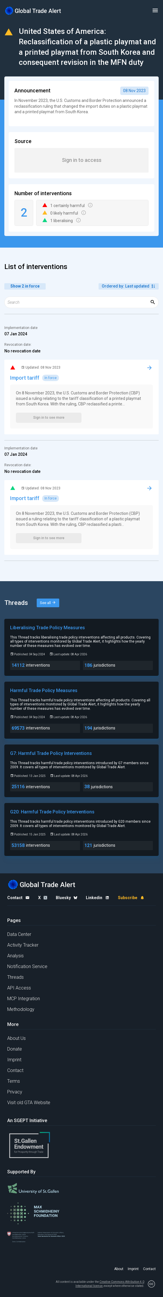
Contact (15, 1070)
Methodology (20, 1009)
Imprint (14, 1059)
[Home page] (33, 10)
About (118, 1269)
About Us (16, 1038)
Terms (13, 1081)
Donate (14, 1049)
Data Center (19, 934)
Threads (15, 977)
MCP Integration (23, 998)
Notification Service (27, 966)
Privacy (14, 1092)
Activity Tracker (22, 945)
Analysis (15, 955)
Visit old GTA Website (28, 1102)
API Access (19, 988)
